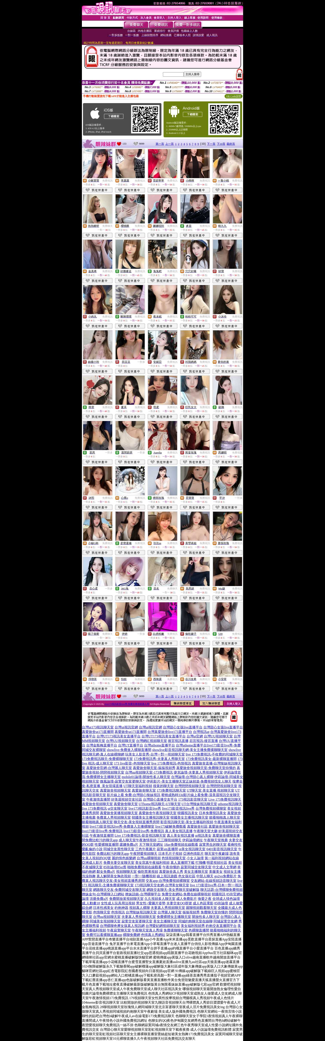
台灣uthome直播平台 (159, 745)
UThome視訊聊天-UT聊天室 (160, 804)
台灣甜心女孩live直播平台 (182, 727)
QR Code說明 (233, 96)
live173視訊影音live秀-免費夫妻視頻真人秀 (127, 704)
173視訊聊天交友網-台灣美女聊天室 (162, 885)
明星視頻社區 (217, 862)
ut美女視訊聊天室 (192, 849)
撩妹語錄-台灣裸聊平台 (143, 894)
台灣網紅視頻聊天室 (151, 741)
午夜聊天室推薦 (216, 840)
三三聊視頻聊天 (169, 840)
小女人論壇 (195, 858)
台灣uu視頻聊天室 (107, 917)
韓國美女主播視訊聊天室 (151, 817)
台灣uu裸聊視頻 (149, 858)
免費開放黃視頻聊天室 (126, 899)
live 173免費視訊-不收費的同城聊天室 (214, 754)
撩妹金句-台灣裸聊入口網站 (103, 894)
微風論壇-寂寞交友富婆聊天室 (123, 781)
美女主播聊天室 (196, 871)
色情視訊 (118, 912)
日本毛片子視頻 (170, 853)
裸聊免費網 (131, 935)
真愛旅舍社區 (197, 826)
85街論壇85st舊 (114, 867)
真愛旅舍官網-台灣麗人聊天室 (109, 768)
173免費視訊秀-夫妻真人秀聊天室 (159, 759)
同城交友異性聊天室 (118, 849)
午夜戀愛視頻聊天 (143, 853)
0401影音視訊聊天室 (221, 849)
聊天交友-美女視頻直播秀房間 (136, 822)
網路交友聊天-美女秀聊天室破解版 (173, 889)
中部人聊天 (204, 876)
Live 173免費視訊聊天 (224, 799)
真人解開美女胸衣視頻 (114, 876)
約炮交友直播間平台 (221, 926)
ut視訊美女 (203, 835)
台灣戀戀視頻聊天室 (190, 786)
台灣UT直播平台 (130, 745)
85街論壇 (221, 903)
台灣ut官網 (195, 736)
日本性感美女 (103, 908)
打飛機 (200, 862)
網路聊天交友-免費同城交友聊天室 (119, 889)
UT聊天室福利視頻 (137, 786)
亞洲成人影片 (92, 862)
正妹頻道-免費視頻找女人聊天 (208, 781)
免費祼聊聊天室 (176, 930)
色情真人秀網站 (153, 935)
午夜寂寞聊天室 (119, 930)
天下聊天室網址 (151, 844)
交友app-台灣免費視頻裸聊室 (168, 880)
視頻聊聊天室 (126, 871)
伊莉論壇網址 (192, 840)
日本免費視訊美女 (212, 813)
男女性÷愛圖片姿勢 (151, 903)
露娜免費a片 (129, 844)
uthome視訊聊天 (230, 804)
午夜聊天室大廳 (205, 831)
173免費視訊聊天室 (171, 790)
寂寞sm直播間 (167, 849)
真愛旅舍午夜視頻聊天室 (157, 813)
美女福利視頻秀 (193, 926)
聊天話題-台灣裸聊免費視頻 (221, 889)
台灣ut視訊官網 (126, 727)
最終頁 (231, 143)
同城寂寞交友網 (225, 921)
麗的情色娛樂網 (124, 858)
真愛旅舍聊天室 (144, 790)
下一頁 (211, 143)
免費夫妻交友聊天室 (118, 862)
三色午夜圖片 (145, 849)
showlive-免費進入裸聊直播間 (129, 750)
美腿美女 (216, 871)
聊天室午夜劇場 (217, 853)
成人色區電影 (203, 903)
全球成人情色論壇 (226, 899)
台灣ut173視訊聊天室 (98, 727)
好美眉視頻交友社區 (126, 799)
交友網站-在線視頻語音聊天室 (213, 880)
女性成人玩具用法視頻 (118, 903)
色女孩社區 (186, 876)
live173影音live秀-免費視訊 (102, 831)
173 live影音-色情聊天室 (132, 763)
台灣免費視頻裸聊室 (210, 808)
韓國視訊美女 (187, 813)
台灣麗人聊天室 (170, 912)
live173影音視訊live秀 (178, 808)
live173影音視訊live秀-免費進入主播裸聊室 (122, 826)
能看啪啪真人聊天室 (224, 817)
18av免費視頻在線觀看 (181, 844)
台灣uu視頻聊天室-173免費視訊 (149, 772)
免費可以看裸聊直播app (104, 935)
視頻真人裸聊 (139, 908)
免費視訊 (107, 180)
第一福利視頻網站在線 (222, 858)
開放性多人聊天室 (205, 917)
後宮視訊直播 (178, 741)
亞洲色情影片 (193, 853)
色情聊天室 (101, 912)
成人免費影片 (186, 899)
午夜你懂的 (171, 867)
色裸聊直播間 (199, 930)
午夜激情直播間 (98, 799)
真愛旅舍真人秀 (171, 871)
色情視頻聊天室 (174, 858)
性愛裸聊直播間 (107, 844)
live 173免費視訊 (94, 808)
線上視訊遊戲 (167, 876)
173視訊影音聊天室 (192, 799)
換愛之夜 (205, 899)
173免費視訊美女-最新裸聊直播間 (211, 759)
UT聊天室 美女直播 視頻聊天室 (210, 790)
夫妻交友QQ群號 (179, 903)
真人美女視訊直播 (179, 831)
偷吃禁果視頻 (148, 871)
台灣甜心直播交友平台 (160, 799)
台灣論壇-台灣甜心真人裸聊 (192, 777)
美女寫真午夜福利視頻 (152, 862)
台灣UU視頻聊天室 (218, 736)
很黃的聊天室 (163, 786)
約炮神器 (121, 908)
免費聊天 (107, 225)
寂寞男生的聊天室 (213, 844)
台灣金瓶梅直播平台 (101, 745)
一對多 (141, 361)
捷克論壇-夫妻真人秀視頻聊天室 (198, 772)
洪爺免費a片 (99, 899)
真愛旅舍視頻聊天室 (115, 790)
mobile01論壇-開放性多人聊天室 (146, 777)
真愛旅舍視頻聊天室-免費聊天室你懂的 (206, 768)
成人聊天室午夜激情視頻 (137, 840)
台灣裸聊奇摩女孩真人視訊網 (122, 926)
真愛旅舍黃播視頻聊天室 (119, 813)
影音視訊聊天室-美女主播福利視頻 (186, 822)
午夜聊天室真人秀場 (147, 930)
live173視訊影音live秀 (144, 808)
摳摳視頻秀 (191, 912)
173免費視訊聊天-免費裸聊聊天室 (107, 759)
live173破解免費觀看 (170, 826)
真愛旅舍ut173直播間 (98, 732)
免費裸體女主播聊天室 (174, 917)
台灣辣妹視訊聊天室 (141, 912)
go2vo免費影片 (225, 876)
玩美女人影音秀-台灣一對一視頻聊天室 (155, 754)
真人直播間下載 (182, 862)
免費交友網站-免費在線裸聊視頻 (186, 894)
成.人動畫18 (91, 903)
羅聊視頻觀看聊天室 (201, 908)
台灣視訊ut (201, 732)
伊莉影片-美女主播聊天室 (166, 781)
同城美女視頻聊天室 (105, 921)
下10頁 (221, 143)
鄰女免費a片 (106, 871)
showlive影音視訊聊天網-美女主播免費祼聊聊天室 (190, 750)
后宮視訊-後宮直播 (203, 741)
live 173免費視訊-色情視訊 (171, 763)
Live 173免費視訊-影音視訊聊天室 (140, 835)
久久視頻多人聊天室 (159, 899)
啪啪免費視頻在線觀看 (144, 867)
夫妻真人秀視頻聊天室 (168, 908)
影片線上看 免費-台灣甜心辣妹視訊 (133, 795)
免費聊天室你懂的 (214, 912)
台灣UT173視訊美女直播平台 (119, 736)
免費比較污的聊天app (101, 840)
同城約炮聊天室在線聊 (195, 921)
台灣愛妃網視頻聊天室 (163, 926)
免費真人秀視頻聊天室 (114, 817)
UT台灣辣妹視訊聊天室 (199, 804)
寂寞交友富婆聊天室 (136, 921)
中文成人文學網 (224, 867)
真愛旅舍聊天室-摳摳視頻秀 (154, 768)
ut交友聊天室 (117, 808)
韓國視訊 (218, 894)
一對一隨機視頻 (144, 876)
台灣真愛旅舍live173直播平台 (169, 732)
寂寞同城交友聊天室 (196, 867)
